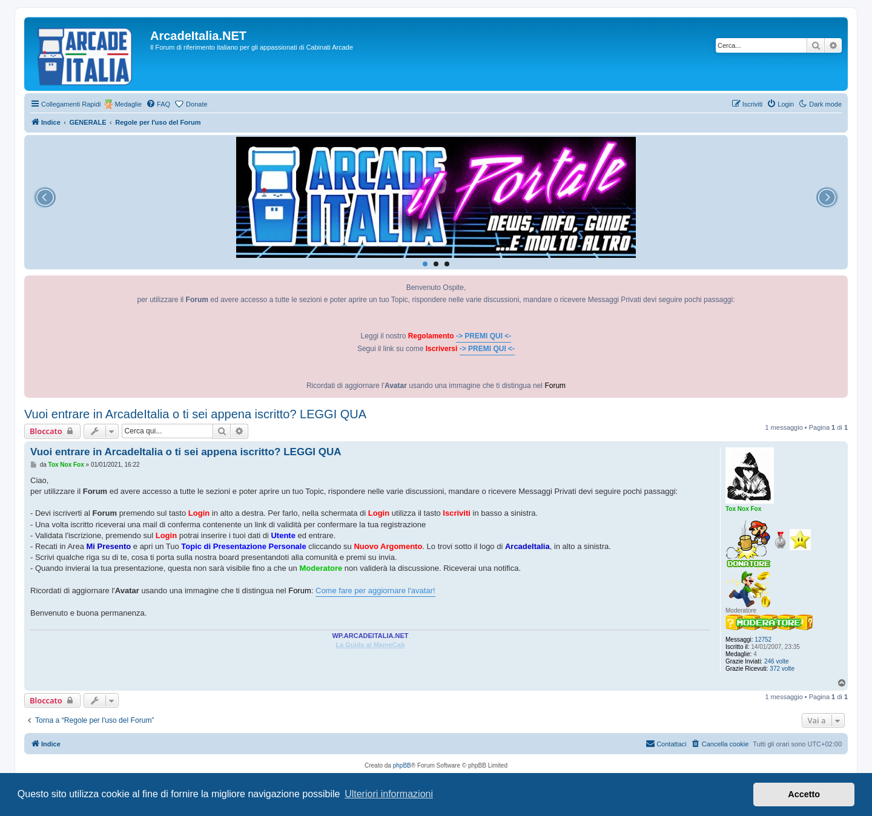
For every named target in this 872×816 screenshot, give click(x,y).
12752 (763, 639)
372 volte (782, 668)
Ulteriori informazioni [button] (389, 794)
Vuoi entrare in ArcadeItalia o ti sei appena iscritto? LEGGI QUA (195, 414)
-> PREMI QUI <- (483, 336)
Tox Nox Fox (743, 508)
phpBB (402, 765)
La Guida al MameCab (370, 644)
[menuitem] (158, 104)
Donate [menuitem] (196, 104)
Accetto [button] (804, 794)
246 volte (776, 661)
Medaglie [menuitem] (128, 104)
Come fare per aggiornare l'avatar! (375, 590)
